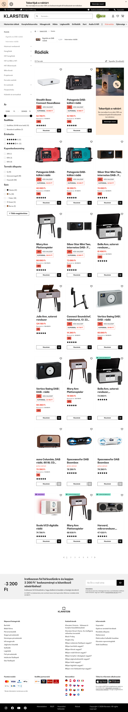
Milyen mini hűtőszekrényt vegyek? (78, 669)
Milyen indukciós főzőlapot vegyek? (78, 643)
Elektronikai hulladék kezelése (107, 638)
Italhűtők (7, 648)
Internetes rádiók (12, 42)
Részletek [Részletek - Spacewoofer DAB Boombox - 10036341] (76, 484)
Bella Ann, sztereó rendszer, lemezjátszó (108, 246)
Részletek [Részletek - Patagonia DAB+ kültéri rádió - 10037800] (76, 203)
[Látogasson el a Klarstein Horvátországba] (66, 690)
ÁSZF (52, 706)
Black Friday (70, 637)
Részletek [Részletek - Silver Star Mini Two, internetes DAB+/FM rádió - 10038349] (76, 275)
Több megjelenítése (18, 213)
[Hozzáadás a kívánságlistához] (61, 69)
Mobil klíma (8, 629)
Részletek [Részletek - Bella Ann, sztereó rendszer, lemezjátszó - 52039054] (107, 418)
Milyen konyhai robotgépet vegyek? (78, 656)
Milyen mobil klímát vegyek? (75, 653)
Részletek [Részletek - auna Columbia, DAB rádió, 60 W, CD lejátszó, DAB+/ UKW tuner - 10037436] (46, 484)
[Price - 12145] (10, 111)
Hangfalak (8, 51)
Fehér (11, 198)
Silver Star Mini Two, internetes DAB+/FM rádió (110, 173)
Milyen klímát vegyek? (73, 649)
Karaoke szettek (10, 80)
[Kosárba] (59, 130)
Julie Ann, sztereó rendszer (46, 318)
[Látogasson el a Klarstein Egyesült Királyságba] (70, 685)
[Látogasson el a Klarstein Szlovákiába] (74, 685)
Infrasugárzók (9, 641)
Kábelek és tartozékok (12, 95)
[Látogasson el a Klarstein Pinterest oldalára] (25, 708)
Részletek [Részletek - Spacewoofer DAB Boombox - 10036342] (107, 484)
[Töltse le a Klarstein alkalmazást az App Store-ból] (102, 681)
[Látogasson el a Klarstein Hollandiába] (66, 694)
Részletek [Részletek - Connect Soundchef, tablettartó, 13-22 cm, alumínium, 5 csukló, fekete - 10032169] (76, 347)
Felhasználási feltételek (102, 689)
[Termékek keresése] (64, 16)
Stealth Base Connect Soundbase (48, 101)
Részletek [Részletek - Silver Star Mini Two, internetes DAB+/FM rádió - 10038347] (107, 203)
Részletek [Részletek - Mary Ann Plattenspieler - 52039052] (76, 541)
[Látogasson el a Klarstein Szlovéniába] (74, 694)
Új (9, 172)
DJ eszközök (8, 85)
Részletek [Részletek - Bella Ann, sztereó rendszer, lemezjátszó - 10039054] (107, 275)
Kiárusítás (109, 24)
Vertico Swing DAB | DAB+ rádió (109, 318)
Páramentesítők (10, 632)
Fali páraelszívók (10, 654)
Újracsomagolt (14, 176)
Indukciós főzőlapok (11, 657)
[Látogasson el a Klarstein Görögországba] (78, 695)
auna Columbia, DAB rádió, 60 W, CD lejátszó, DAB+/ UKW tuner (48, 461)
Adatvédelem (89, 588)
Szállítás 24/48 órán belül (18, 125)
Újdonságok (121, 24)
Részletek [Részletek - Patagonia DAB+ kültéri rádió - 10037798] (76, 130)
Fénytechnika (9, 90)
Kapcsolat (120, 9)
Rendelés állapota (102, 632)
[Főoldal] (37, 31)
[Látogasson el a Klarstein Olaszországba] (82, 680)
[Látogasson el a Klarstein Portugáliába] (70, 694)
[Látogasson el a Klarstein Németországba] (66, 680)
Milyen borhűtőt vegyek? (74, 646)
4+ (14, 143)
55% (9, 162)
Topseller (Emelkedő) (114, 61)
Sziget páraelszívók (11, 635)
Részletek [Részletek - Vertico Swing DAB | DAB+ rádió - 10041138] (46, 418)
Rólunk (77, 706)
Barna (11, 206)
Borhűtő (7, 625)
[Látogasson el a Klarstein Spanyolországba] (66, 685)
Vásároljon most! (98, 4)
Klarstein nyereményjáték (105, 641)
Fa (10, 194)
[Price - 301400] (26, 111)
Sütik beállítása (102, 645)
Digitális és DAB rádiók (14, 37)
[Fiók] (113, 16)
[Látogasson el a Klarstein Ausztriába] (70, 680)
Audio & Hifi (43, 31)
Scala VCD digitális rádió (47, 527)
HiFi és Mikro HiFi (10, 61)
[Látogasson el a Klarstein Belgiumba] (82, 690)
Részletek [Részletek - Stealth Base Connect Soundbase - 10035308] (46, 130)
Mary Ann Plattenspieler (44, 246)
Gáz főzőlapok (9, 661)
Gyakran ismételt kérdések (100, 9)
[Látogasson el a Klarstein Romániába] (70, 690)
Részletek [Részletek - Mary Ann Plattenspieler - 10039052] (76, 418)
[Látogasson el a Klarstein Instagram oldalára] (6, 708)
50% (9, 158)
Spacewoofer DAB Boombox (78, 461)
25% (9, 154)
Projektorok (8, 75)
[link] (49, 82)
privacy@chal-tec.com (112, 592)
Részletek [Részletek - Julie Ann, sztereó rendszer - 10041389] (46, 347)
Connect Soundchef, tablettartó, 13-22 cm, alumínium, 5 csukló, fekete (79, 318)
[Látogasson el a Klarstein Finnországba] (78, 690)
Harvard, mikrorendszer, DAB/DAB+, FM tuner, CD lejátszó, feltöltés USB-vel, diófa (108, 527)
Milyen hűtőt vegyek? (73, 662)
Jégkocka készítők (11, 645)
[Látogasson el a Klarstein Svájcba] (74, 680)
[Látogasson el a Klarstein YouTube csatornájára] (19, 708)
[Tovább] (126, 24)
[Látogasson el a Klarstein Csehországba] (78, 685)
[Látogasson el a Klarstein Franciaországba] (78, 680)
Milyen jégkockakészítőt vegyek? (77, 659)
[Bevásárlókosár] (122, 16)
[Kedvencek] (117, 16)
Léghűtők (7, 651)
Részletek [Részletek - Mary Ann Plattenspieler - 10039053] (46, 275)
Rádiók (6, 32)
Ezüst (11, 202)
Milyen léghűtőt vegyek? (74, 665)
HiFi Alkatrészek (10, 66)
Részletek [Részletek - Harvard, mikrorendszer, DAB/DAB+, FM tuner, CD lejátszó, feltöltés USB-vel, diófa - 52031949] (107, 541)
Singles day (69, 640)
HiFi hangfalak (9, 56)
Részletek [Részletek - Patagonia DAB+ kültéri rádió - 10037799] (46, 203)
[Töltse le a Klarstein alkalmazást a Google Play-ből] (114, 681)
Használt (12, 180)
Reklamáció (100, 635)
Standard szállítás (15, 129)
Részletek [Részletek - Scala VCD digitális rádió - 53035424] (46, 541)
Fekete (12, 190)
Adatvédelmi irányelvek (112, 688)
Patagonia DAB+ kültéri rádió (76, 101)
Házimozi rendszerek (12, 46)
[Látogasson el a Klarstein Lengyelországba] (82, 685)
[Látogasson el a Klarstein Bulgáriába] (74, 690)
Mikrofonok (8, 70)
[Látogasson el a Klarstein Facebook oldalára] (12, 708)
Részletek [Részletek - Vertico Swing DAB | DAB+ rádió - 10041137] (107, 347)
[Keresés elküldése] (37, 16)
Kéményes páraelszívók (13, 638)
